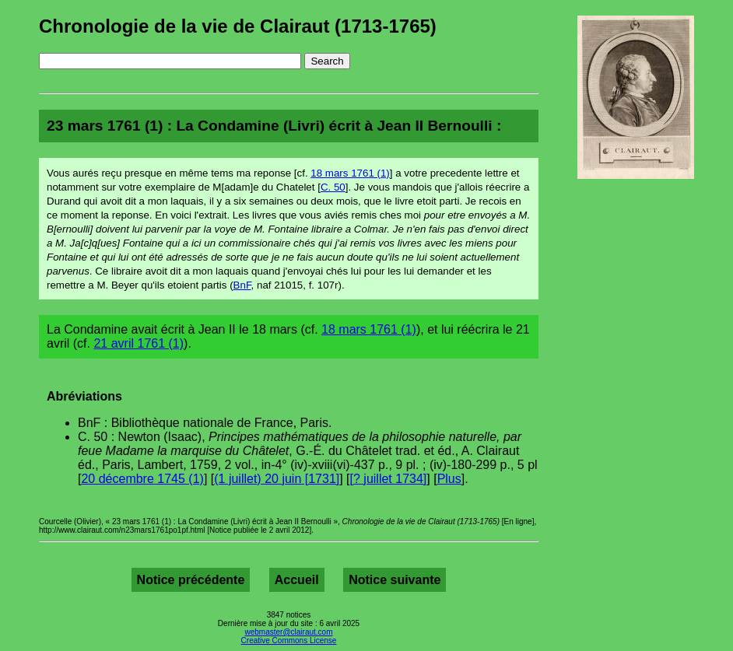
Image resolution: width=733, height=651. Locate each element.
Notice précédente (191, 579)
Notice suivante (394, 579)
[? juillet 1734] (388, 478)
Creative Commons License (289, 640)
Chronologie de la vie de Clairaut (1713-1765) (238, 26)
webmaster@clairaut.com (289, 632)
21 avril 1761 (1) (138, 343)
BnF (242, 285)
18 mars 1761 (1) (350, 173)
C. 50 (333, 187)
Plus (449, 478)
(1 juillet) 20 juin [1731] (276, 478)
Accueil (297, 579)
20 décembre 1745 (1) (142, 478)
